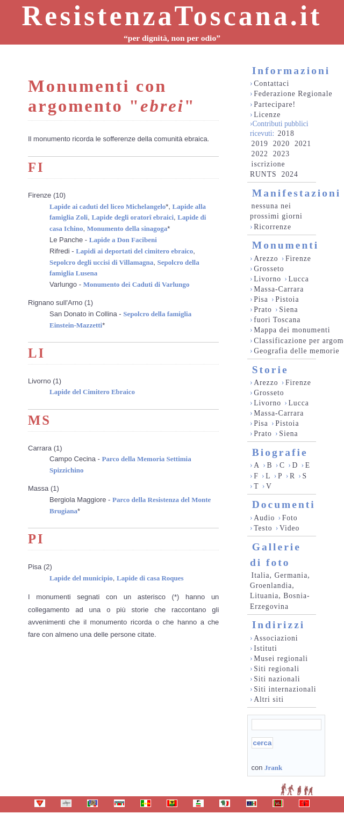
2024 (289, 174)
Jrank (273, 768)
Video (290, 528)
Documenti (284, 504)
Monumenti (285, 245)
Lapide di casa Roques (150, 578)
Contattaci (271, 83)
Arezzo (266, 259)
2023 (281, 154)
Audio (264, 518)
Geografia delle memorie (296, 351)
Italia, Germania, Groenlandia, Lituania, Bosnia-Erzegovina (280, 590)
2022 (260, 154)
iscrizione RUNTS (267, 169)
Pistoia (287, 299)
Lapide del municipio (81, 578)
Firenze (298, 259)
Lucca (299, 279)
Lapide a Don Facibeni (123, 240)
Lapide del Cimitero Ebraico (92, 392)
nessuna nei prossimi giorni (276, 211)
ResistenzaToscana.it (172, 16)
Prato (263, 310)
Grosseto (269, 269)
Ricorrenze (272, 227)
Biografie (280, 452)
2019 (260, 144)
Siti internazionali (285, 689)
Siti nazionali (277, 679)
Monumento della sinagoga (127, 228)
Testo (263, 528)
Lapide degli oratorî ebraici (132, 217)
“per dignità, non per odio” (172, 37)
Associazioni (276, 638)
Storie (270, 369)
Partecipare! (275, 104)
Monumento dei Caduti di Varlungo (136, 284)
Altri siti (269, 699)
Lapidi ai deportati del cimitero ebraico (134, 251)
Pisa (261, 299)
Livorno (267, 279)
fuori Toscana (277, 320)
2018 (285, 133)
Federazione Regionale (293, 94)
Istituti (265, 648)
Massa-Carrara (279, 289)
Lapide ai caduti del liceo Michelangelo (107, 206)
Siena (288, 310)
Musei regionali (281, 659)
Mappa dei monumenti (292, 330)
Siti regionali (276, 669)
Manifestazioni (296, 193)
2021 (303, 144)
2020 (281, 144)
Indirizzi (278, 624)
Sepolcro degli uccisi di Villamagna (101, 262)
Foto (290, 518)
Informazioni (291, 70)
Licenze (267, 115)
